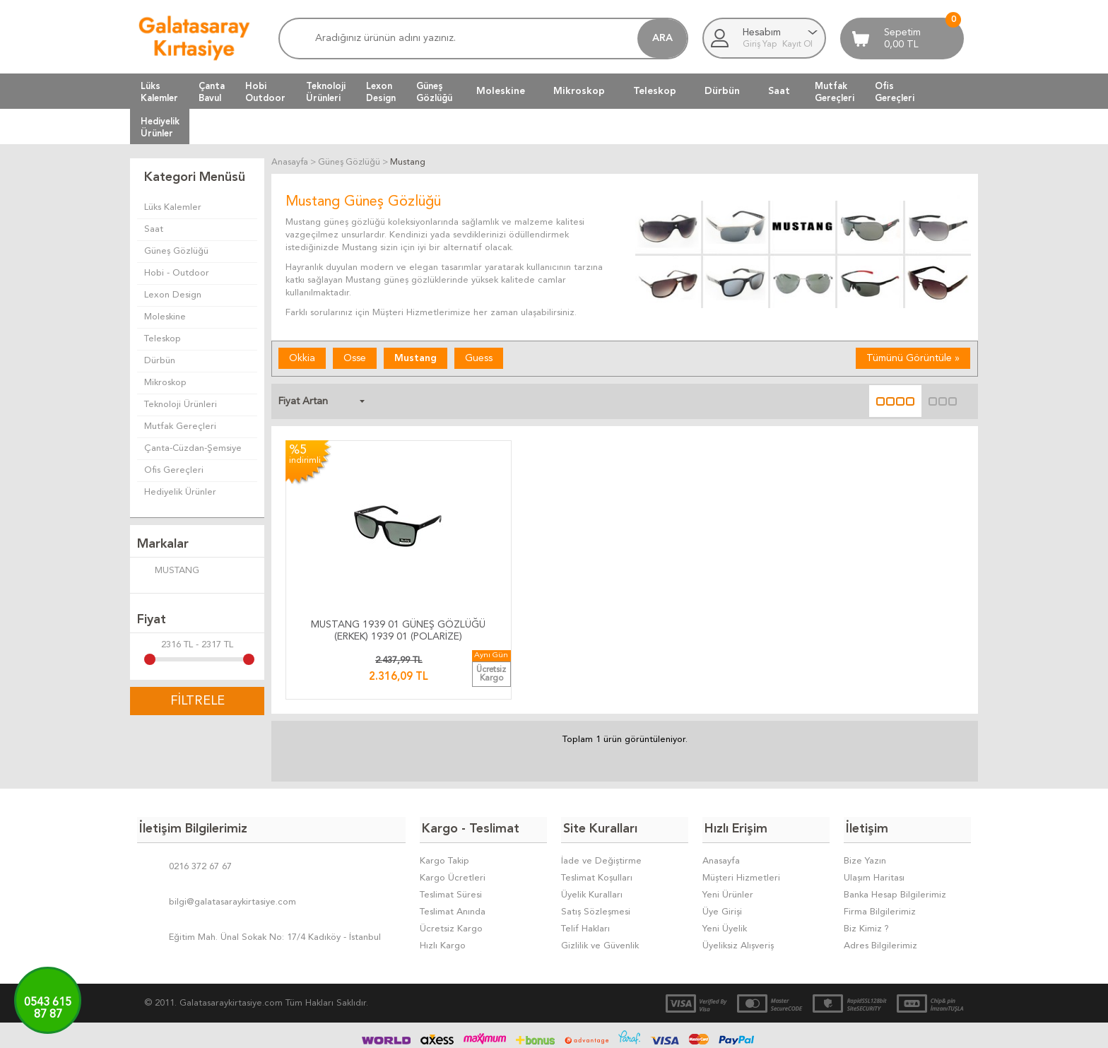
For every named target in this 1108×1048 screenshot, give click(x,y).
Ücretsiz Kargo (451, 880)
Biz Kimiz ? (866, 880)
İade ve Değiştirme (601, 812)
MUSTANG (168, 572)
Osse (354, 358)
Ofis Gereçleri (174, 470)
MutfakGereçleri (834, 92)
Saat (779, 91)
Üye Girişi (722, 863)
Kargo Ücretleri (452, 829)
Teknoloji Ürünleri (180, 404)
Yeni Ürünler (727, 846)
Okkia (302, 358)
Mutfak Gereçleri (180, 426)
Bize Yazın (865, 812)
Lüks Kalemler (172, 207)
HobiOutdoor (265, 92)
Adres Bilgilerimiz (880, 897)
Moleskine (500, 91)
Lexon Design (172, 295)
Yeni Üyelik (724, 880)
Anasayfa (721, 812)
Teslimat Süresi (451, 846)
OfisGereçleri (894, 92)
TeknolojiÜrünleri (326, 92)
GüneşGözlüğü (434, 92)
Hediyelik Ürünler (180, 492)
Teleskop (654, 91)
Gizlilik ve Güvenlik (600, 897)
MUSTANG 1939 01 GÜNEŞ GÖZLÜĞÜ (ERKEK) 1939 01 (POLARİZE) (365, 586)
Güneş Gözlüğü (176, 251)
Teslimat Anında (452, 863)
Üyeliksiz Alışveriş (738, 897)
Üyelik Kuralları (592, 846)
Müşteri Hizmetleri (741, 829)
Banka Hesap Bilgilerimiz (895, 846)
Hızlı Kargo (443, 897)
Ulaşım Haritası (874, 829)
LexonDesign (381, 92)
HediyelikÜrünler (160, 127)
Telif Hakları (585, 880)
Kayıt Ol (797, 44)
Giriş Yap (761, 44)
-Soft (483, 1030)
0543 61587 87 (47, 1008)
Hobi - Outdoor (176, 273)
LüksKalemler (159, 92)
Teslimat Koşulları (596, 829)
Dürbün (722, 91)
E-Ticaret (512, 1030)
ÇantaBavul (212, 92)
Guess (479, 358)
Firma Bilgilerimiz (880, 863)
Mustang (415, 358)
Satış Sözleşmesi (595, 863)
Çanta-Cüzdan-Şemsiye (193, 448)
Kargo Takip (444, 812)
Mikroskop (579, 91)
